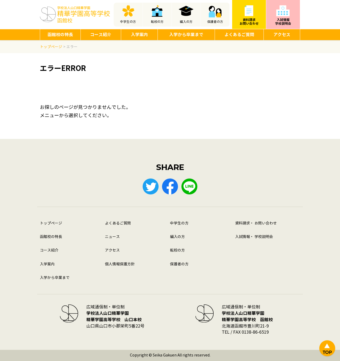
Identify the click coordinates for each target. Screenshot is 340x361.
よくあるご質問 (239, 34)
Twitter (151, 186)
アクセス (281, 34)
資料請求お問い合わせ (249, 22)
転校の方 (157, 22)
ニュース (112, 237)
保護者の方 (215, 22)
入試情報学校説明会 (283, 22)
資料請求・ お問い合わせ (256, 223)
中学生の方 (128, 22)
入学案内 (139, 34)
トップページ (51, 223)
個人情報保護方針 (120, 264)
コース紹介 (100, 34)
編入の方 (186, 22)
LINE (189, 186)
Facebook (170, 186)
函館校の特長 (60, 34)
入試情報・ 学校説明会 (254, 237)
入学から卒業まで (186, 34)
